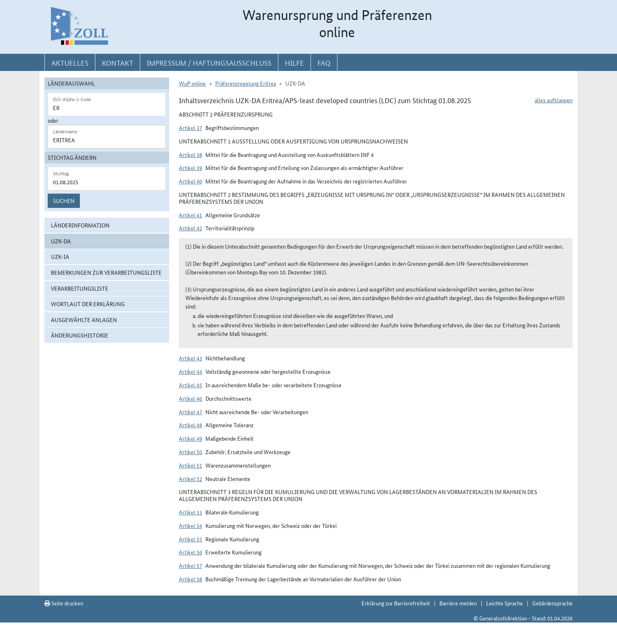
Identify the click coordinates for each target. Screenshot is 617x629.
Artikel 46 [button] (190, 398)
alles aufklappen (554, 100)
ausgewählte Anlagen (84, 320)
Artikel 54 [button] (190, 525)
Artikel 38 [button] (190, 154)
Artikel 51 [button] (190, 465)
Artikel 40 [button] (190, 181)
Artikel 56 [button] (190, 552)
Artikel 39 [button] (190, 167)
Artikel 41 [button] (190, 215)
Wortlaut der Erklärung (88, 304)
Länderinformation (80, 225)
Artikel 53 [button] (190, 512)
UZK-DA (61, 241)
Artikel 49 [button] (190, 438)
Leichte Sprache (504, 603)
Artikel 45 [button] (190, 385)
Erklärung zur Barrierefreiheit (395, 603)
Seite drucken (63, 603)
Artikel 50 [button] (190, 452)
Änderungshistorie (79, 335)
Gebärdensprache (552, 603)
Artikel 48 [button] (190, 425)
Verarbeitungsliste (79, 288)
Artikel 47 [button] (190, 412)
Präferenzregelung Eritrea (245, 83)
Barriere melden (458, 603)
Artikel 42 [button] (190, 228)
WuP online (192, 83)
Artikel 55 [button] (190, 539)
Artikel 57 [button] (190, 565)
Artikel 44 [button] (190, 371)
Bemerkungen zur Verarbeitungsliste (106, 272)
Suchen (64, 200)
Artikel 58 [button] (190, 579)
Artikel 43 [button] (190, 358)
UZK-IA (60, 256)
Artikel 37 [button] (190, 128)
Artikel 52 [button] (190, 479)
